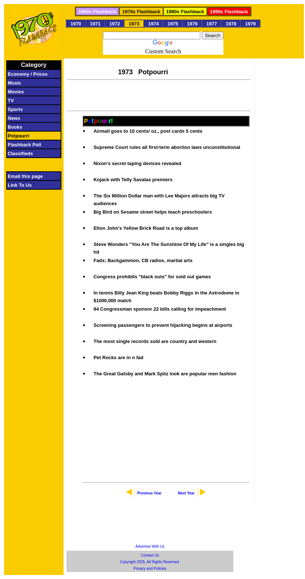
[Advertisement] (159, 94)
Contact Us (150, 555)
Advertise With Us (149, 546)
